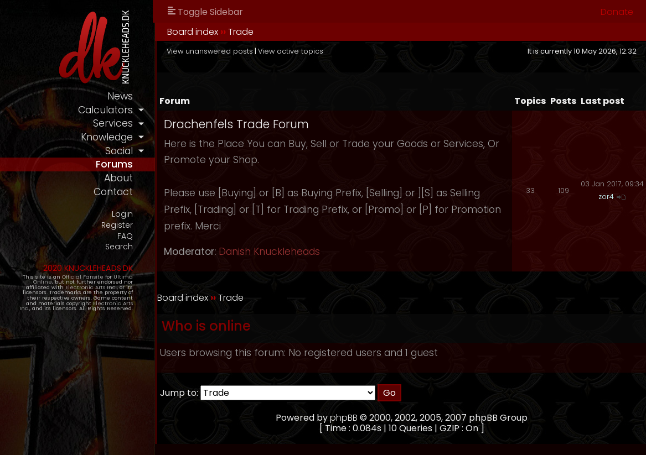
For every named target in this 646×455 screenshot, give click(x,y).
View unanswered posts (210, 51)
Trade (241, 31)
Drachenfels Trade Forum (236, 124)
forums (114, 164)
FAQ (125, 236)
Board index (192, 31)
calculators (105, 110)
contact (113, 191)
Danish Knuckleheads (269, 251)
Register (117, 225)
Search (119, 247)
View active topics (290, 51)
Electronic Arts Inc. (91, 287)
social (119, 151)
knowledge (107, 137)
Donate (617, 12)
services (113, 123)
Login (122, 214)
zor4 (606, 196)
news (120, 96)
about (118, 178)
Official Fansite (83, 276)
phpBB (344, 417)
